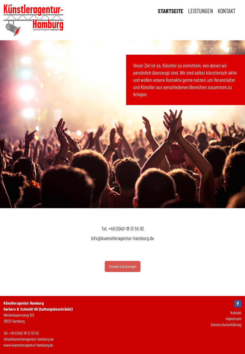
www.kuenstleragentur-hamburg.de (28, 345)
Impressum (233, 318)
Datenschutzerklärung (226, 324)
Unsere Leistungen (122, 266)
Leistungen (200, 10)
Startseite (170, 10)
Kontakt (226, 10)
